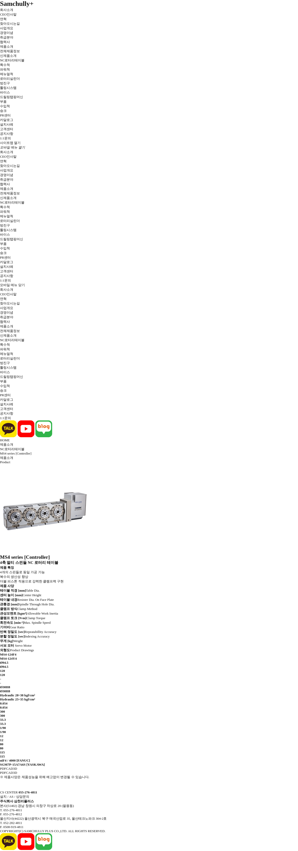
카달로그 (6, 120)
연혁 (3, 19)
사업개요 (6, 28)
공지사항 (6, 134)
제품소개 (6, 46)
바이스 (5, 92)
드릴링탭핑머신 (11, 97)
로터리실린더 (10, 79)
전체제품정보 (10, 51)
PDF (3, 768)
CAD (9, 768)
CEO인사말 (8, 14)
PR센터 (5, 115)
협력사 (5, 42)
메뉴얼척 (6, 74)
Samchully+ (17, 3)
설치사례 (6, 124)
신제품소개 (8, 56)
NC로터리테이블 (12, 60)
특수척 (5, 65)
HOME (5, 440)
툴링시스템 (8, 88)
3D (15, 768)
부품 (3, 101)
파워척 (5, 69)
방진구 (5, 83)
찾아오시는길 (10, 23)
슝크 (3, 111)
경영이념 (6, 33)
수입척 (5, 106)
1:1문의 (5, 138)
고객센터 (6, 129)
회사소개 (6, 10)
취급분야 (6, 37)
